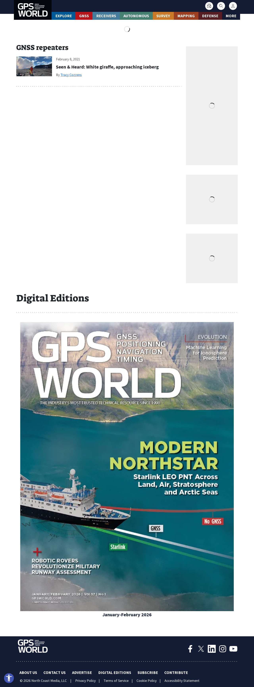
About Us (28, 672)
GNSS (84, 15)
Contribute (176, 672)
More (231, 15)
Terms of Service (116, 680)
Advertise (82, 672)
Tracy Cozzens (71, 74)
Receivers (106, 15)
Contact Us (54, 672)
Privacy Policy (85, 680)
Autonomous (136, 15)
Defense (210, 15)
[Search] (221, 6)
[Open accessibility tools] (9, 678)
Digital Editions (114, 672)
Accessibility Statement (182, 680)
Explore (63, 15)
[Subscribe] (209, 6)
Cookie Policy (147, 680)
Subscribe (148, 672)
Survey (163, 15)
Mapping (186, 15)
